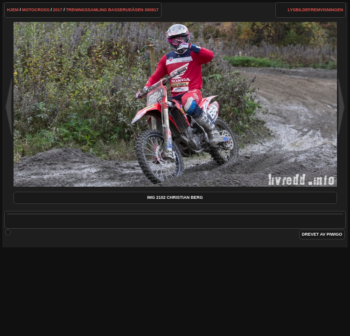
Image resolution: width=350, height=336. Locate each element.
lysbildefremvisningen (315, 9)
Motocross (35, 9)
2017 (58, 9)
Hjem (13, 9)
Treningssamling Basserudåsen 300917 (112, 9)
